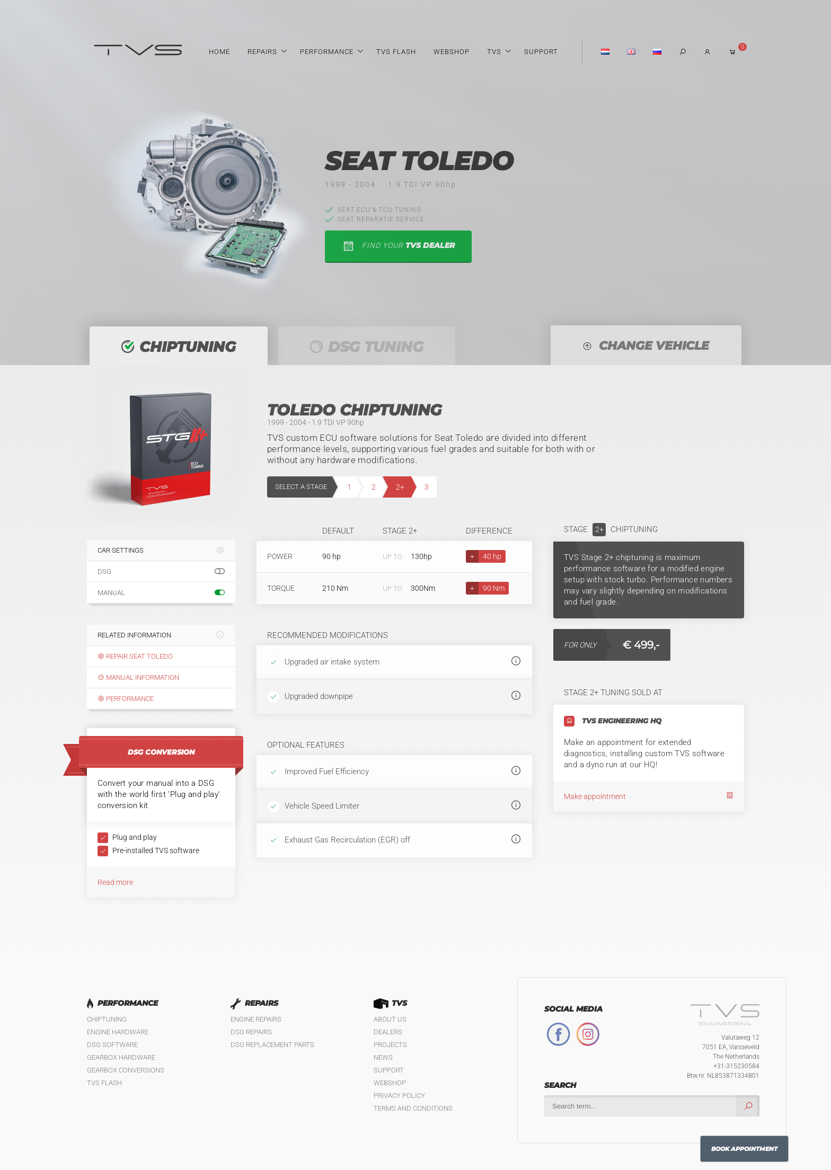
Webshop (452, 52)
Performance (326, 52)
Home (219, 52)
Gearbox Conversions (125, 1070)
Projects (390, 1045)
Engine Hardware (117, 1032)
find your (398, 246)
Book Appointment (744, 1149)
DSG (161, 571)
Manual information (138, 677)
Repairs (262, 52)
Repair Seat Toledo (135, 656)
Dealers (388, 1032)
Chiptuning (107, 1019)
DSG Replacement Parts (272, 1045)
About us (390, 1019)
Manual (161, 593)
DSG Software (112, 1045)
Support (541, 52)
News (383, 1057)
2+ (400, 487)
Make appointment (648, 796)
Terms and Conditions (413, 1108)
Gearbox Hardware (121, 1057)
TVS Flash (396, 52)
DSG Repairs (251, 1032)
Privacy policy (399, 1096)
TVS (494, 52)
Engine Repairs (256, 1019)
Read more (115, 882)
